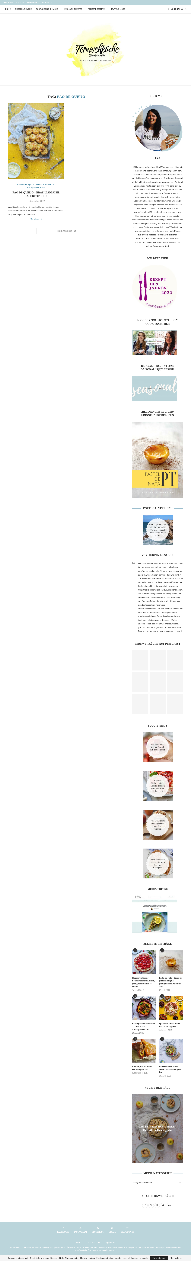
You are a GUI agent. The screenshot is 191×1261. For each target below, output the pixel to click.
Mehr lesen (36, 219)
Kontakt (20, 2)
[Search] (186, 9)
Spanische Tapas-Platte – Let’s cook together (170, 1025)
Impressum (110, 1242)
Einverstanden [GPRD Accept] (158, 1258)
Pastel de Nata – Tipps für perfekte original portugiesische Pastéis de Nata (170, 982)
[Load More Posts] (66, 231)
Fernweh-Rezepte (73, 9)
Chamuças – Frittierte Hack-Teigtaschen (142, 1068)
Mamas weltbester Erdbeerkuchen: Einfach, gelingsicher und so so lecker (143, 982)
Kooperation (33, 2)
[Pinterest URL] (140, 660)
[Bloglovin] (182, 9)
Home (8, 9)
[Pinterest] (175, 9)
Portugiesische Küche (47, 9)
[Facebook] (168, 9)
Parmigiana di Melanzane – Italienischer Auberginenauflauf (143, 1027)
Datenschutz (94, 1242)
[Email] (178, 9)
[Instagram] (172, 9)
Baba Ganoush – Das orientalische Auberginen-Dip (170, 1069)
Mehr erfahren (176, 1258)
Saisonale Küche (23, 9)
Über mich (8, 2)
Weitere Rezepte (96, 9)
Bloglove (47, 2)
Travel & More (118, 9)
